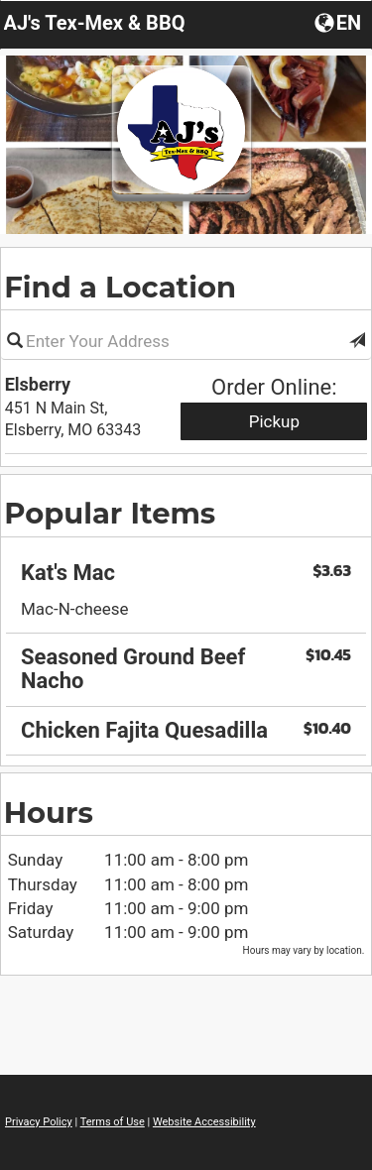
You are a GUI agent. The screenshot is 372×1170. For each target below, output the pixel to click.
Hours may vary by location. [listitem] (304, 950)
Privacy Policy (38, 1121)
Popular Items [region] (109, 513)
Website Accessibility (204, 1121)
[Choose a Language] (339, 22)
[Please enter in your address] (186, 341)
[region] (186, 609)
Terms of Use (112, 1121)
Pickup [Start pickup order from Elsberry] (274, 421)
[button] (357, 341)
